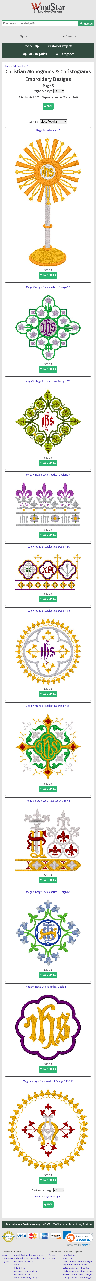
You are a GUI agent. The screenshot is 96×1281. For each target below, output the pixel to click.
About (5, 1255)
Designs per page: (42, 90)
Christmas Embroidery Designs (78, 1271)
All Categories (65, 54)
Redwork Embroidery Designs (78, 1274)
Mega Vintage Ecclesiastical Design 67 (48, 892)
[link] (78, 1239)
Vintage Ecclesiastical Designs (77, 1277)
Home (7, 66)
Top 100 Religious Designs (76, 1264)
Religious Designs (21, 66)
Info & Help (31, 46)
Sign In (23, 36)
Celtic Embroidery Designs (76, 1268)
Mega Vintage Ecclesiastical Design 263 (48, 381)
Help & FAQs (20, 1264)
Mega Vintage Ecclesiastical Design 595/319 (48, 1081)
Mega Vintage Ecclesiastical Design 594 (48, 986)
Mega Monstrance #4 (48, 130)
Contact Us (69, 37)
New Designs (69, 1255)
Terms (52, 1258)
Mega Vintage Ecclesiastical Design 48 (48, 800)
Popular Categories (34, 54)
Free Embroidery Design (26, 1277)
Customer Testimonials (25, 1271)
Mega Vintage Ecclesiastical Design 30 (48, 287)
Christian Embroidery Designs (77, 1261)
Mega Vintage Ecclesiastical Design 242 (48, 546)
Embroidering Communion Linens (30, 1258)
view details (48, 275)
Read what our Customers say (22, 1224)
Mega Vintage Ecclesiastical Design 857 (48, 705)
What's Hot (68, 1258)
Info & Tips (19, 1268)
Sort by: (34, 121)
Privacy (52, 1255)
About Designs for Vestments (29, 1255)
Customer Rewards (23, 1261)
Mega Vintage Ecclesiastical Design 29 (48, 474)
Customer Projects (60, 46)
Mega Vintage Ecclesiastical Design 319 (48, 610)
